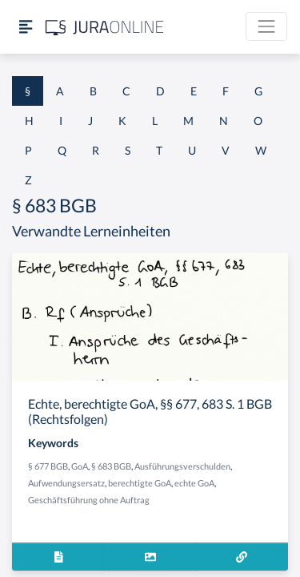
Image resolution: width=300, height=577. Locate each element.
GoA (79, 466)
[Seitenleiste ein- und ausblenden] (25, 26)
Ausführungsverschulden (182, 466)
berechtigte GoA (139, 483)
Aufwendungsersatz (66, 483)
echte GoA (194, 483)
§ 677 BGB (48, 466)
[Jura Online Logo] (105, 26)
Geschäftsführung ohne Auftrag (89, 499)
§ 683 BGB (111, 466)
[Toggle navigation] (266, 26)
